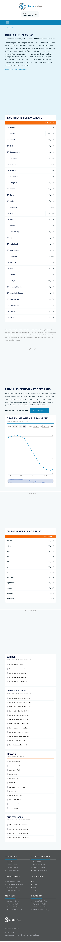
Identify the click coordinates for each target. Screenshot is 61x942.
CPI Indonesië (12, 207)
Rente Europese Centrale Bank (18, 724)
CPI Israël (10, 213)
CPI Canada (11, 140)
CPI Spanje (11, 275)
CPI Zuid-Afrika (13, 299)
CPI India (10, 201)
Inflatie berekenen (14, 761)
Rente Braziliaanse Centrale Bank (19, 707)
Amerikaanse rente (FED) (14, 884)
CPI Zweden (11, 311)
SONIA (34, 887)
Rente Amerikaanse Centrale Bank (19, 698)
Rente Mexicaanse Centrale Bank (19, 732)
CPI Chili (10, 146)
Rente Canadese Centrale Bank (18, 715)
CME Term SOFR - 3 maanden (17, 829)
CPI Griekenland (13, 177)
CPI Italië (10, 219)
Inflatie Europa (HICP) (39, 907)
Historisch (9, 28)
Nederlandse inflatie (14, 795)
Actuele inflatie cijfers (39, 901)
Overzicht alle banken (12, 881)
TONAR (34, 890)
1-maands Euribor (11, 865)
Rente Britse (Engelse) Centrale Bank (20, 711)
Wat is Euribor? (10, 862)
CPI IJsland (11, 195)
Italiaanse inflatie (14, 800)
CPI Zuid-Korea (13, 305)
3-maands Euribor (11, 867)
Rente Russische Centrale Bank (18, 736)
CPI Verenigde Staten (15, 293)
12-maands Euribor (12, 870)
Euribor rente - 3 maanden (16, 673)
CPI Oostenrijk (12, 256)
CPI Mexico (11, 238)
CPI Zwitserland (13, 318)
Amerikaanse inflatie (15, 766)
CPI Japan (11, 226)
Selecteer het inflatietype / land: (16, 410)
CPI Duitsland (12, 158)
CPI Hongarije (12, 183)
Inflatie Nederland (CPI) (13, 910)
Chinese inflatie (13, 778)
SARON (34, 881)
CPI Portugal (11, 262)
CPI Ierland (11, 189)
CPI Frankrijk (11, 170)
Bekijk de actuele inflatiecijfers (16, 70)
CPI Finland (11, 164)
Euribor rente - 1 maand (16, 669)
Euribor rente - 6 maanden (16, 677)
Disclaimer (8, 928)
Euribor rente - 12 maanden (17, 682)
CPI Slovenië (11, 268)
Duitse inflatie (12, 783)
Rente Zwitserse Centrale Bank (18, 745)
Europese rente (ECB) (12, 890)
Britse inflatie (12, 774)
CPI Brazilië (11, 134)
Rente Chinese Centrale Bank (17, 719)
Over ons (16, 928)
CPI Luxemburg (13, 232)
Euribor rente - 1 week (15, 665)
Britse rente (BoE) (11, 887)
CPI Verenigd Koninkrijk (16, 287)
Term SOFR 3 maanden (39, 870)
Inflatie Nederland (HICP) (40, 910)
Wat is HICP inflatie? (38, 904)
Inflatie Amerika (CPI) (13, 904)
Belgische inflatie (13, 770)
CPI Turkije (11, 281)
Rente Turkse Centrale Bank (17, 741)
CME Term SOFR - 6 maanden (17, 833)
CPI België (11, 128)
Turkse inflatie (12, 808)
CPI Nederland (12, 244)
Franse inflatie (13, 791)
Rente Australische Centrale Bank (19, 702)
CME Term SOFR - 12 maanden (18, 838)
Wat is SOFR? (36, 862)
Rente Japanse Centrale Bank (18, 728)
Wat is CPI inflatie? (12, 901)
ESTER (34, 884)
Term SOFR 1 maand (38, 867)
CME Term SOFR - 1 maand (17, 825)
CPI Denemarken (13, 152)
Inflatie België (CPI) (12, 907)
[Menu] (7, 22)
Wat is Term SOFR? (38, 865)
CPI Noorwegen (13, 250)
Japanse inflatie (13, 804)
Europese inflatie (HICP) (16, 787)
